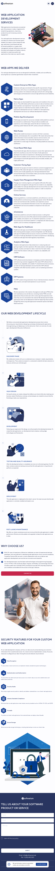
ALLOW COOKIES (41, 864)
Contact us (27, 573)
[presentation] (12, 844)
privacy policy (14, 838)
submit (27, 850)
